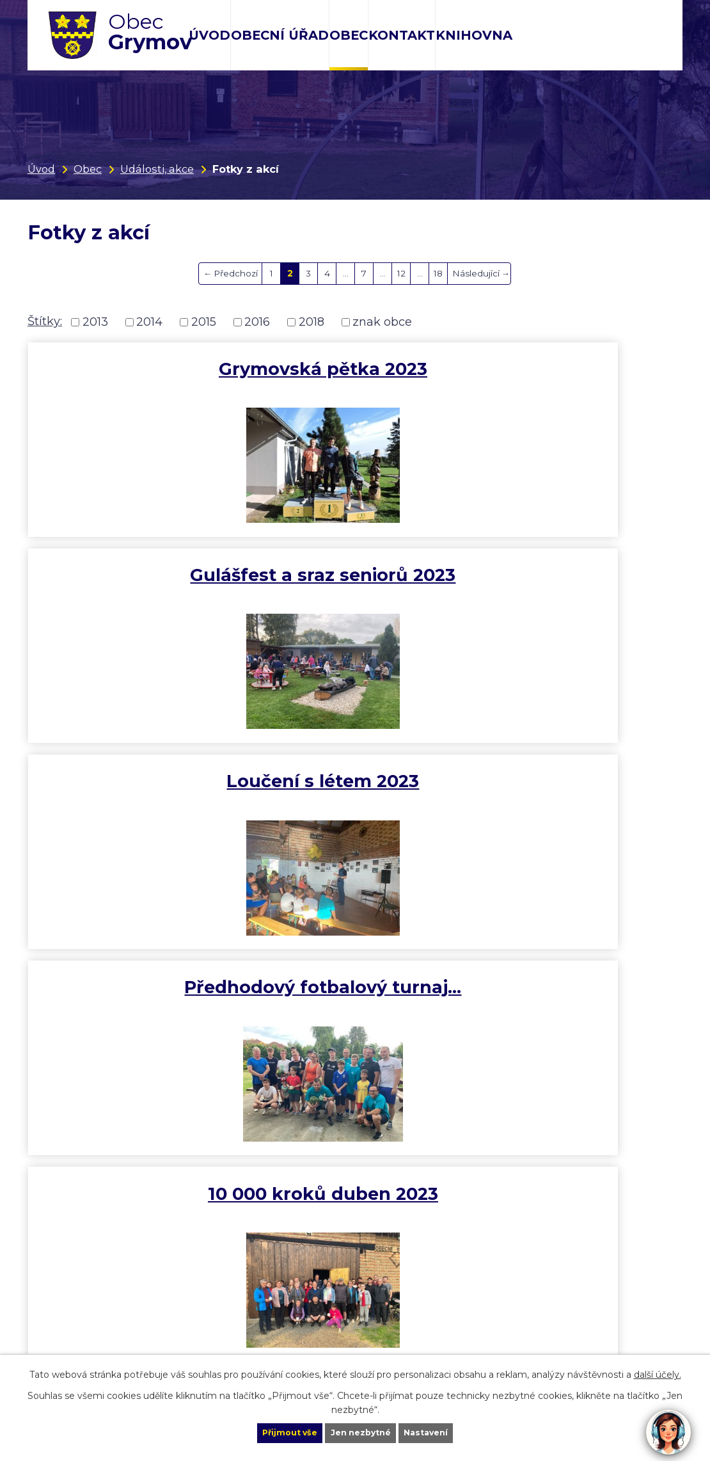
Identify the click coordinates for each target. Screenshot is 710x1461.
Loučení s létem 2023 (573, 379)
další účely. (657, 1372)
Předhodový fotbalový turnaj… (136, 591)
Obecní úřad (280, 35)
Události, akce (157, 169)
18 (438, 273)
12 (401, 273)
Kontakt (401, 35)
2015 (203, 322)
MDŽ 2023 (137, 791)
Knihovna (474, 35)
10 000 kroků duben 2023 (355, 591)
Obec (348, 35)
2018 (311, 322)
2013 (95, 322)
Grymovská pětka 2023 (136, 379)
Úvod (209, 35)
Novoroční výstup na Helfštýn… (355, 802)
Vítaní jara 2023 (573, 580)
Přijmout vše (268, 1431)
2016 (257, 322)
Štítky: (45, 321)
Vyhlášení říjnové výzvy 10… (138, 1014)
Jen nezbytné (361, 1431)
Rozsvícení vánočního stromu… (573, 802)
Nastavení (448, 1431)
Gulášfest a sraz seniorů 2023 (355, 379)
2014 (149, 322)
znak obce (382, 322)
